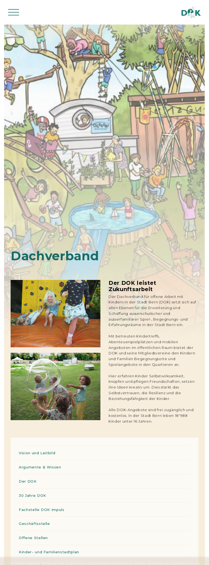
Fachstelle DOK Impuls (41, 509)
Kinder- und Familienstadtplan (49, 552)
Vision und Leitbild (37, 453)
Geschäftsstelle (34, 523)
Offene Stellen (33, 538)
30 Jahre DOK (32, 495)
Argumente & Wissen (40, 467)
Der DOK (28, 481)
